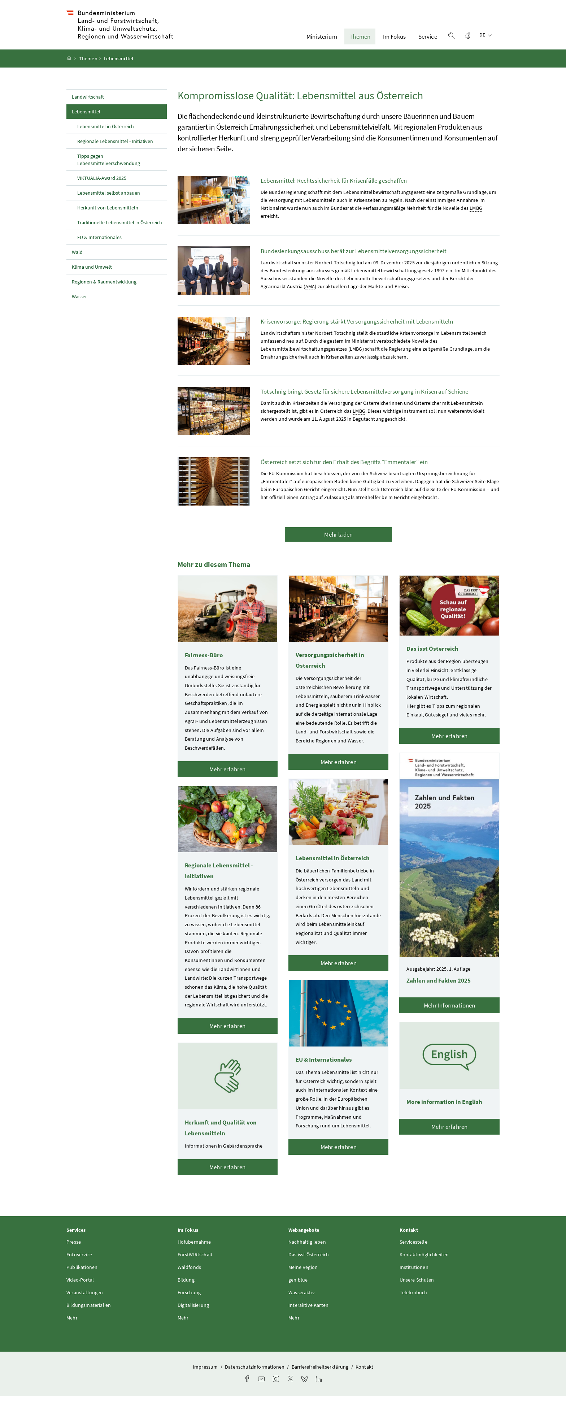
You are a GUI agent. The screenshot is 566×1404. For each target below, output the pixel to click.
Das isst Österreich (308, 1263)
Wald (77, 260)
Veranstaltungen (84, 1300)
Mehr (72, 1326)
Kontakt (364, 1375)
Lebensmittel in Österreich (105, 134)
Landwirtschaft (88, 105)
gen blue (298, 1288)
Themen (359, 41)
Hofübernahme (194, 1250)
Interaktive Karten (308, 1313)
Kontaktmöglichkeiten (424, 1263)
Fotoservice (79, 1263)
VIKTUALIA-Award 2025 (101, 186)
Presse (73, 1250)
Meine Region (303, 1275)
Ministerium (321, 41)
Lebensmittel (102, 119)
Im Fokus (394, 41)
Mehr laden (338, 543)
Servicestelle (413, 1250)
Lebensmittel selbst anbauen (108, 201)
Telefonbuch (413, 1300)
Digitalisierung (193, 1313)
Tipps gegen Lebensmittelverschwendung (108, 168)
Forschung (189, 1300)
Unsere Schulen (417, 1288)
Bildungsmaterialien (88, 1313)
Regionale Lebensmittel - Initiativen (115, 149)
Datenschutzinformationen (255, 1375)
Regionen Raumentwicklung (104, 290)
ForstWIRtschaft (195, 1263)
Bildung (186, 1288)
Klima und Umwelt (92, 275)
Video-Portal (80, 1288)
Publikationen (81, 1275)
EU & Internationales (99, 245)
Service (427, 41)
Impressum (206, 1375)
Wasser (79, 305)
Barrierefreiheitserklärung (321, 1375)
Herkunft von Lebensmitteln (107, 216)
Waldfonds (189, 1275)
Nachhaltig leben (307, 1250)
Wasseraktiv (301, 1300)
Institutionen (414, 1275)
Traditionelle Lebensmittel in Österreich (119, 231)
